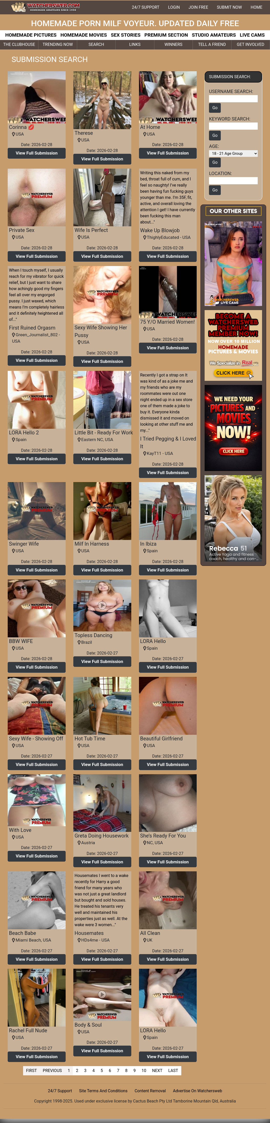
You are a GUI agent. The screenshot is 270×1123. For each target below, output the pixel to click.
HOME (256, 7)
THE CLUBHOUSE (19, 44)
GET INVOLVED (250, 44)
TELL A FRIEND (212, 44)
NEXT (157, 1070)
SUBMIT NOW (229, 7)
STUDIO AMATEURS (214, 35)
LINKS (135, 44)
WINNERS (173, 44)
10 (144, 1070)
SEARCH (96, 44)
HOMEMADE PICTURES (31, 35)
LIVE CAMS (252, 35)
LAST (173, 1070)
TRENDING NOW (58, 44)
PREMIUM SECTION (166, 35)
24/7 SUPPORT (145, 7)
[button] (37, 153)
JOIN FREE (198, 7)
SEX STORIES (126, 35)
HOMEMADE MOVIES (84, 35)
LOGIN (174, 7)
